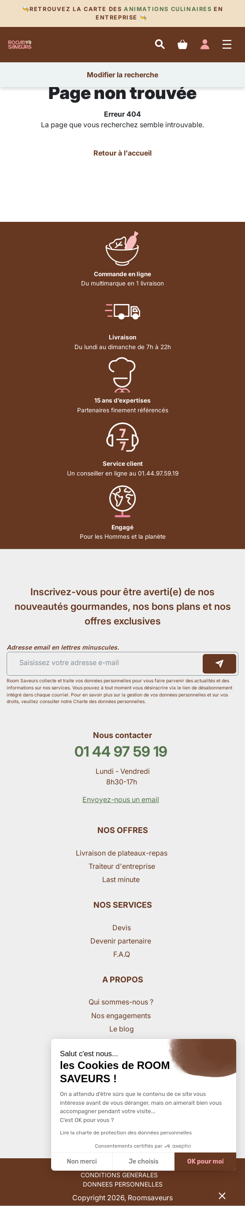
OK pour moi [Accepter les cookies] (205, 1161)
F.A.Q (121, 954)
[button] (222, 1195)
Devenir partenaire (121, 940)
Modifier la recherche (122, 74)
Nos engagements (121, 1015)
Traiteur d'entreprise (122, 866)
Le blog (121, 1028)
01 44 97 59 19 (120, 751)
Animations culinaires (168, 9)
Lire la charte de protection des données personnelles (126, 1133)
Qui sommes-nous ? (122, 1001)
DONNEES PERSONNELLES (123, 1184)
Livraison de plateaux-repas (121, 852)
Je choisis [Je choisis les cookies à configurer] (144, 1161)
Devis (121, 927)
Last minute (121, 879)
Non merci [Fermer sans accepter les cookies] (82, 1161)
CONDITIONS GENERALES (119, 1175)
